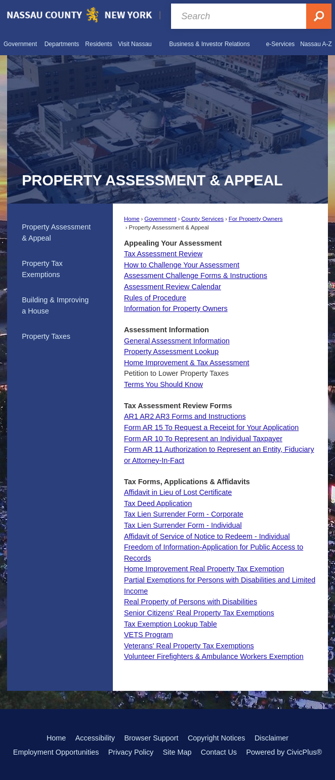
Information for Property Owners (176, 308)
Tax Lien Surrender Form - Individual (183, 525)
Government (160, 219)
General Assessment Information (177, 341)
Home (132, 219)
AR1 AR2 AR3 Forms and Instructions (185, 416)
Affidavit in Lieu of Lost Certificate (178, 492)
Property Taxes (46, 336)
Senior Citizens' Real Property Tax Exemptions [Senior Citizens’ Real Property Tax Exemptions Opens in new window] (199, 613)
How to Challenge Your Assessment (181, 265)
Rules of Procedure (155, 298)
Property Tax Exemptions (42, 269)
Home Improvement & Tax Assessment (186, 363)
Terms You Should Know (163, 384)
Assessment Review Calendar (172, 287)
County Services (202, 219)
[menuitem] (20, 43)
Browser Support (151, 738)
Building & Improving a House (55, 305)
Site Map (177, 752)
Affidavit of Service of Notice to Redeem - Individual (207, 536)
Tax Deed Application (158, 503)
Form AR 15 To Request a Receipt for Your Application (211, 427)
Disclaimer (271, 738)
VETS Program (148, 635)
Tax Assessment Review (163, 254)
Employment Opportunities (56, 752)
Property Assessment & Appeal (56, 232)
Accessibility (95, 738)
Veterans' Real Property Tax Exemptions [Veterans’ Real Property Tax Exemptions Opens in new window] (189, 646)
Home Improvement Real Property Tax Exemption (204, 569)
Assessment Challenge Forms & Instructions (195, 275)
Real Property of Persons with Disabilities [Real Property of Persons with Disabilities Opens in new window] (190, 602)
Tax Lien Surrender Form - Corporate (183, 514)
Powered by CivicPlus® (284, 752)
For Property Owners (256, 219)
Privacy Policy (131, 752)
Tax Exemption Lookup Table (170, 624)
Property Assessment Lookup (171, 351)
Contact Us (219, 752)
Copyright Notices (216, 738)
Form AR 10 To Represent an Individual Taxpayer (203, 439)
